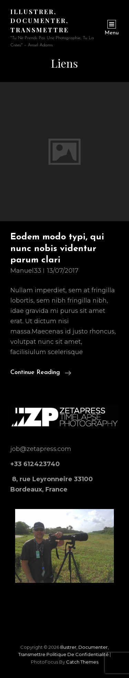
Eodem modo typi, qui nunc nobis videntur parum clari (57, 249)
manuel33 (25, 270)
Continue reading (40, 373)
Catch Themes (82, 662)
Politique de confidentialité (77, 654)
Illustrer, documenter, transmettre (39, 21)
